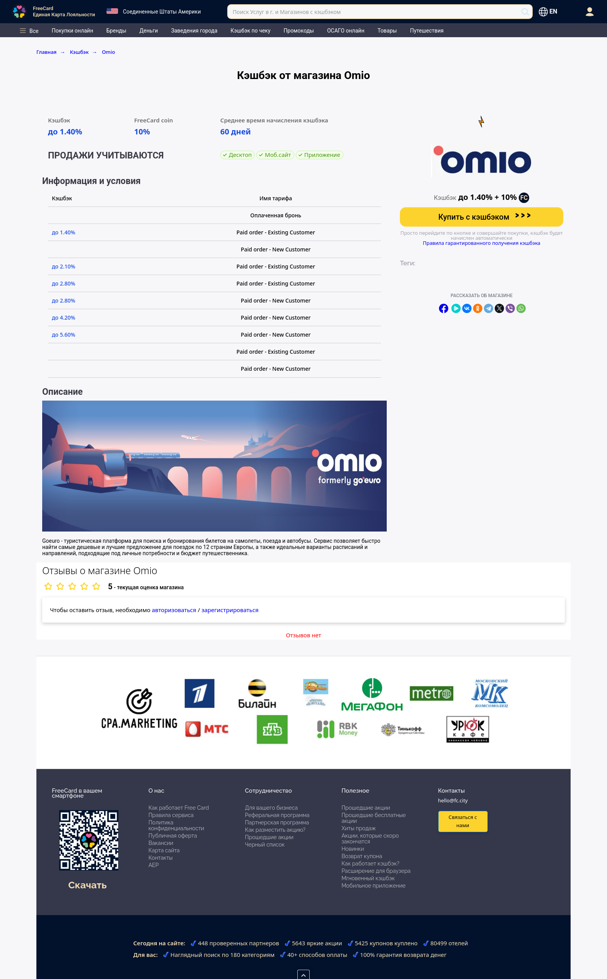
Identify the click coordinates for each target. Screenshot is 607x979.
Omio (108, 51)
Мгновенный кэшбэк (368, 878)
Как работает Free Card (178, 808)
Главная (50, 51)
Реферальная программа (277, 815)
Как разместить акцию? (275, 830)
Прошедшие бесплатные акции (373, 818)
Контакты (160, 858)
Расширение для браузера (376, 871)
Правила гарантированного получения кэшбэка (481, 242)
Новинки (352, 849)
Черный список (265, 844)
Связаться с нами (463, 821)
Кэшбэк (83, 51)
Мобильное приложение (373, 886)
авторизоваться (174, 610)
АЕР (153, 865)
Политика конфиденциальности (176, 825)
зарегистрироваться (229, 610)
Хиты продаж (358, 828)
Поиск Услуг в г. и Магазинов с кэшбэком (287, 11)
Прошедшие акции (269, 837)
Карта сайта (164, 850)
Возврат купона (361, 856)
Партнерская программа (277, 822)
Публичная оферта (172, 836)
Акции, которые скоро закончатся (370, 839)
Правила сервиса (171, 815)
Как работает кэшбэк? (370, 863)
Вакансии (160, 843)
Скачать (87, 885)
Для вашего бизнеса (271, 808)
